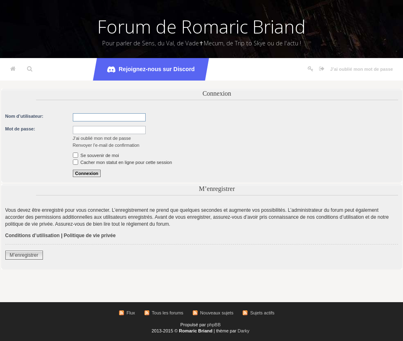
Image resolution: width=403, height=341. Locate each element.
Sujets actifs (262, 312)
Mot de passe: (20, 128)
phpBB (214, 324)
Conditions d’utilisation (32, 235)
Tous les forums (167, 312)
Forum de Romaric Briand (201, 26)
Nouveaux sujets (216, 312)
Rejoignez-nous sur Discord (151, 69)
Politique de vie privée (90, 235)
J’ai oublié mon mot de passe (361, 69)
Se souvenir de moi (96, 155)
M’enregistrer (24, 255)
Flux (130, 312)
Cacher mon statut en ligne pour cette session (122, 162)
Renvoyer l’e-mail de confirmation (106, 145)
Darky (244, 330)
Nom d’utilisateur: (24, 116)
